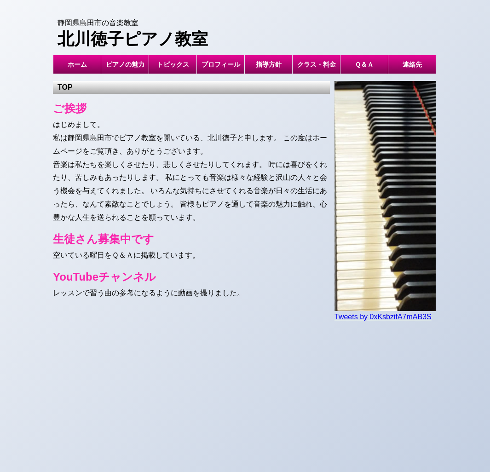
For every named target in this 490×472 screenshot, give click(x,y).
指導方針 (269, 64)
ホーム (77, 64)
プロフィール (221, 64)
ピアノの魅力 (125, 64)
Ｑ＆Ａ (364, 64)
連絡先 (412, 64)
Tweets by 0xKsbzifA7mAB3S (383, 317)
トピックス (173, 64)
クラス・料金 (316, 64)
